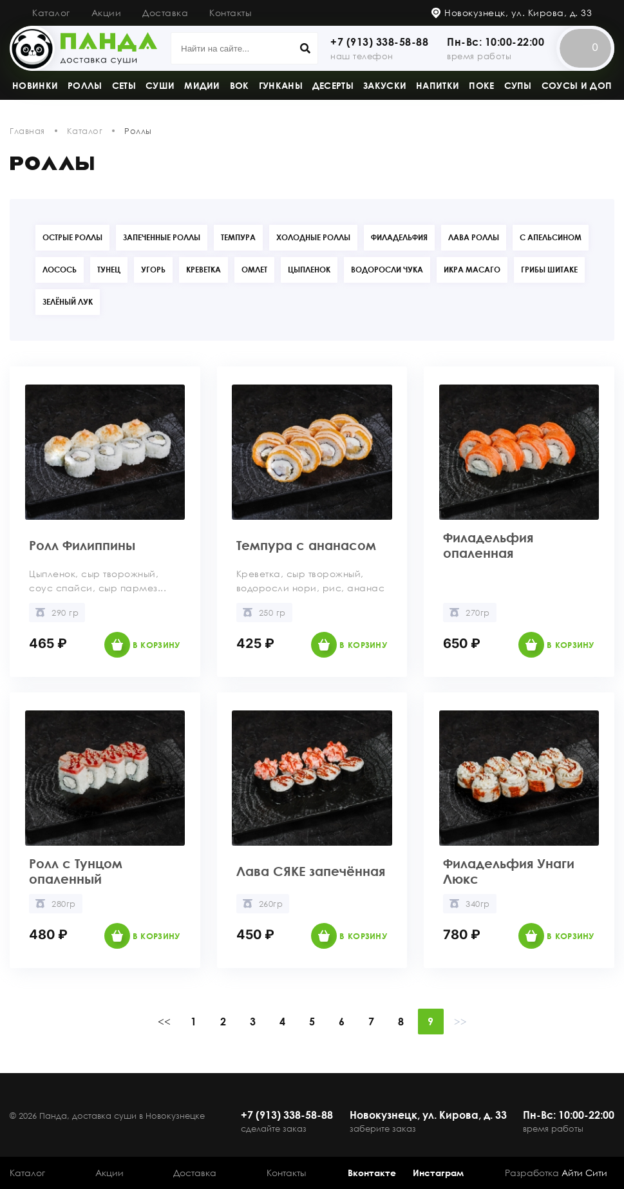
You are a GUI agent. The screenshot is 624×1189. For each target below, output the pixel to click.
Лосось (60, 269)
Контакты (230, 12)
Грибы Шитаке (549, 269)
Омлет (254, 269)
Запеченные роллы (161, 237)
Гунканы (281, 85)
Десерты (333, 85)
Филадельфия (399, 237)
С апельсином (550, 237)
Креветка (203, 269)
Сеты (124, 85)
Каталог (51, 12)
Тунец (108, 269)
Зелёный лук (68, 302)
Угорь (153, 269)
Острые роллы (72, 237)
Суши (160, 85)
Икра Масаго (472, 269)
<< (164, 1021)
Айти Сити (584, 1172)
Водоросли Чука (387, 269)
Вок (239, 85)
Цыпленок (309, 269)
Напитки (437, 85)
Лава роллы (473, 237)
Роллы (85, 85)
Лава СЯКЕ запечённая (310, 871)
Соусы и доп (577, 85)
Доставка (165, 12)
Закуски (384, 85)
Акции (106, 12)
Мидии (202, 85)
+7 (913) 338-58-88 (379, 41)
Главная (27, 131)
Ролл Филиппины (82, 545)
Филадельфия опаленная (488, 544)
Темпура (238, 237)
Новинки (35, 85)
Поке (481, 85)
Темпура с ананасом (306, 545)
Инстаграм (438, 1172)
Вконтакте (372, 1172)
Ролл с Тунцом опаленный (75, 870)
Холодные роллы (313, 237)
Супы (518, 85)
